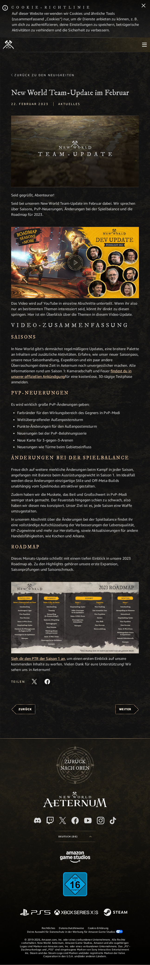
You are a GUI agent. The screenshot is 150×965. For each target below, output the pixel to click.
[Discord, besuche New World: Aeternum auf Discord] (37, 820)
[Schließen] (143, 6)
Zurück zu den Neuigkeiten (44, 75)
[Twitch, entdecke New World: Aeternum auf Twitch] (50, 820)
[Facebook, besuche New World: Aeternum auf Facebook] (75, 820)
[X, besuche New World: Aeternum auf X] (62, 820)
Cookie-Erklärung (98, 927)
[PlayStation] (35, 913)
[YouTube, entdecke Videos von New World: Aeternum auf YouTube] (88, 820)
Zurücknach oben (75, 765)
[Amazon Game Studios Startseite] (75, 857)
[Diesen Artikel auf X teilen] (34, 681)
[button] (75, 151)
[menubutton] (144, 44)
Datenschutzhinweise (71, 927)
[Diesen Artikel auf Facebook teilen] (47, 681)
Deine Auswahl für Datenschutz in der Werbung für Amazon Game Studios (75, 931)
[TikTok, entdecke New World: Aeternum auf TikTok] (113, 820)
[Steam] (116, 913)
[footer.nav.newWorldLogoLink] (75, 806)
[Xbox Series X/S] (76, 912)
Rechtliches (48, 927)
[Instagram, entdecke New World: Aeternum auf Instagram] (100, 820)
